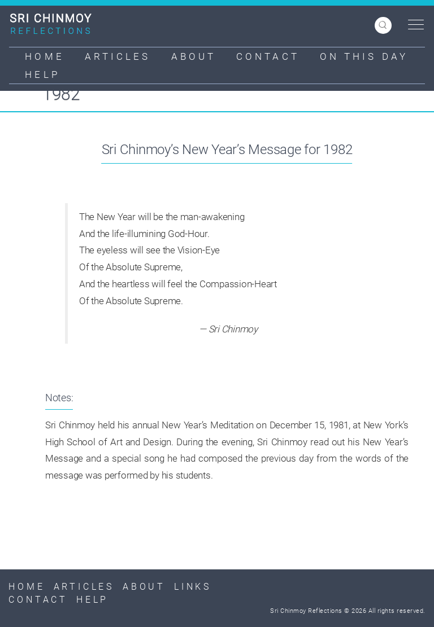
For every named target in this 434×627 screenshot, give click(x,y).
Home (44, 56)
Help (42, 74)
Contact (268, 56)
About (193, 56)
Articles (118, 56)
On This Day (364, 56)
